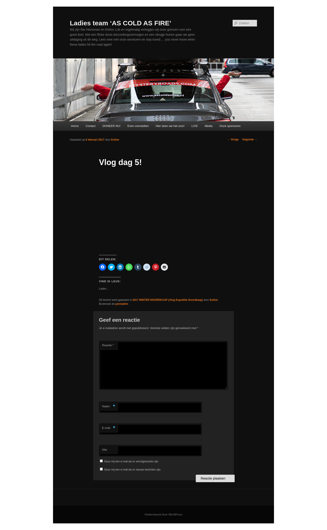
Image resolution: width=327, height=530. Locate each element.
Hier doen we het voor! (170, 126)
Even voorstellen (138, 126)
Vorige (233, 139)
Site (104, 449)
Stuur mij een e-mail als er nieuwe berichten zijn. (132, 469)
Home (75, 126)
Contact (90, 126)
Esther (115, 139)
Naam (108, 406)
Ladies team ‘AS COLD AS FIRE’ (120, 23)
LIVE (195, 126)
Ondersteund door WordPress (163, 514)
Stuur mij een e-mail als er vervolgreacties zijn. (131, 461)
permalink (122, 303)
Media (208, 126)
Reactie (108, 345)
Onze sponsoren (229, 126)
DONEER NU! (112, 126)
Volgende (249, 139)
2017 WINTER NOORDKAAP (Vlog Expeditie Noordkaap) (167, 299)
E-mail (108, 428)
